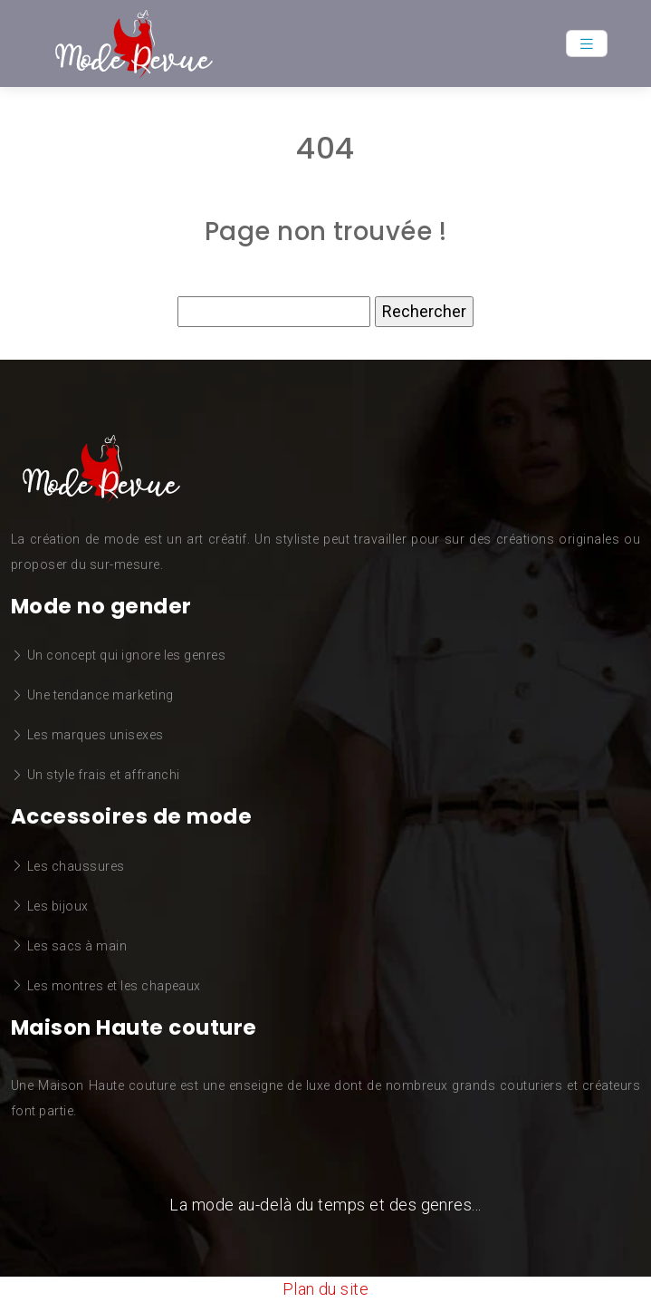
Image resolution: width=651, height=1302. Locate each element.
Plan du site (325, 1288)
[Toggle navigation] (587, 44)
